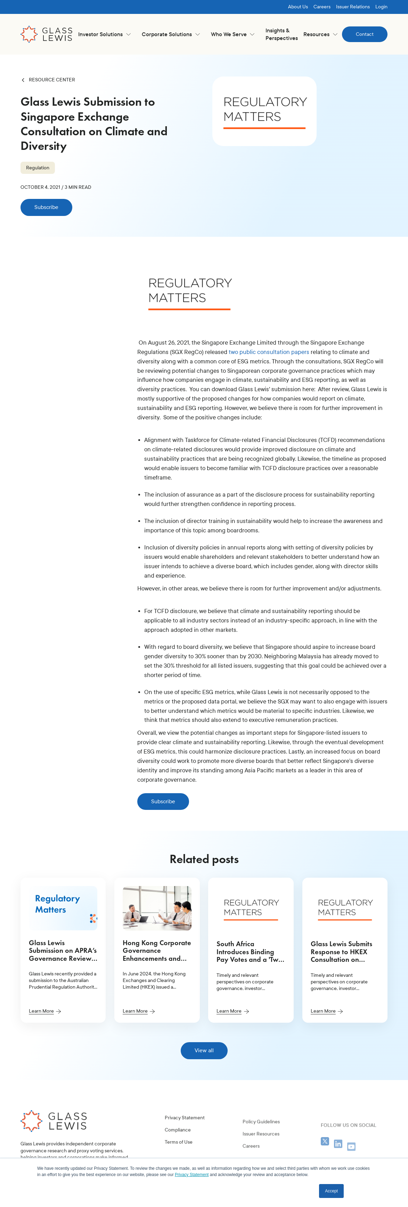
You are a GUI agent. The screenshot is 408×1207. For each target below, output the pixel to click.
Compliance (178, 1146)
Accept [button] (331, 1191)
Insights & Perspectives (282, 34)
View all (204, 1050)
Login (381, 7)
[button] (104, 34)
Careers (322, 7)
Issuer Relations (353, 7)
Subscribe (46, 207)
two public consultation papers (269, 352)
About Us (298, 7)
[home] (47, 34)
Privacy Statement (185, 1133)
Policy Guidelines (261, 1146)
